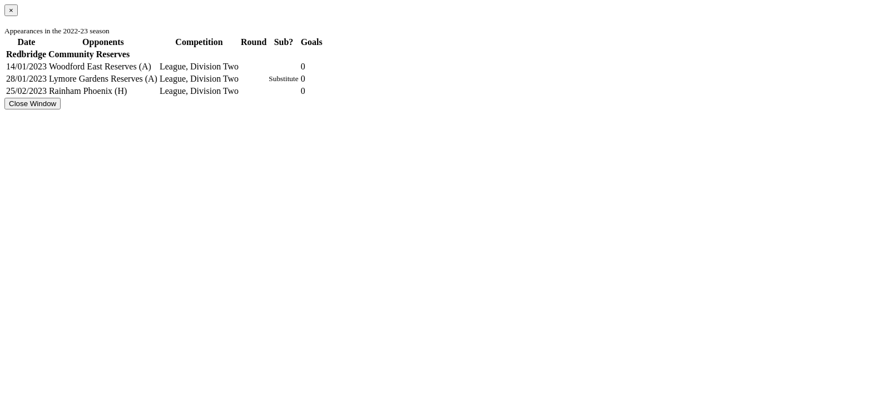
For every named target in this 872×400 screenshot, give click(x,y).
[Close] (11, 10)
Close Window (32, 103)
